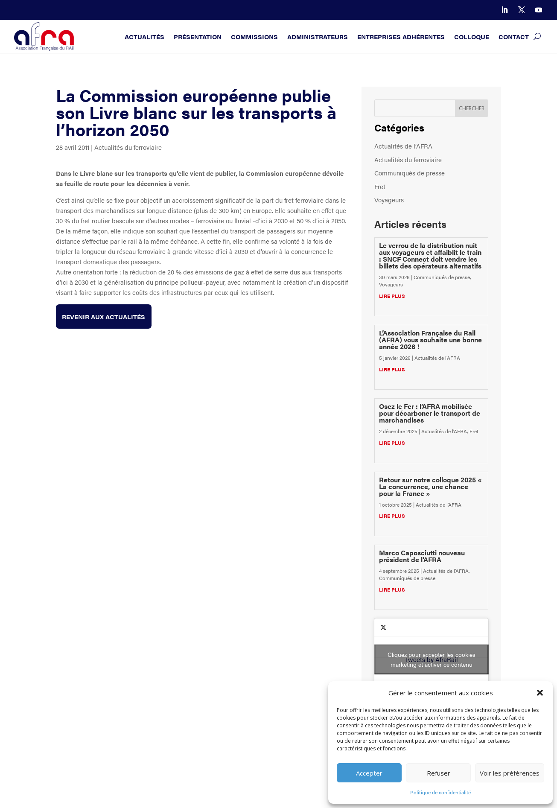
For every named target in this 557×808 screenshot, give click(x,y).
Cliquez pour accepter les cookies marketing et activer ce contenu (431, 659)
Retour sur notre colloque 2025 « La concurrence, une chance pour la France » (430, 486)
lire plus (392, 296)
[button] (540, 692)
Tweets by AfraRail (431, 659)
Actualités (144, 36)
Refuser (438, 773)
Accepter (369, 773)
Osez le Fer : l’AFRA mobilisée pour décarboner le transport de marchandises (429, 413)
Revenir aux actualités (104, 316)
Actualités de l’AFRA (403, 145)
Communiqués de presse (409, 172)
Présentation (198, 36)
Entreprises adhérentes (401, 36)
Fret (379, 186)
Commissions (254, 36)
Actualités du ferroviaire (128, 147)
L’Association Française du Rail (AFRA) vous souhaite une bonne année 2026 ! (430, 339)
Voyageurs (389, 199)
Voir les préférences (510, 773)
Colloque (471, 36)
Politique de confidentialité (440, 792)
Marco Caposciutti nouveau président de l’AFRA (422, 556)
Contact (514, 36)
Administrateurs (317, 36)
